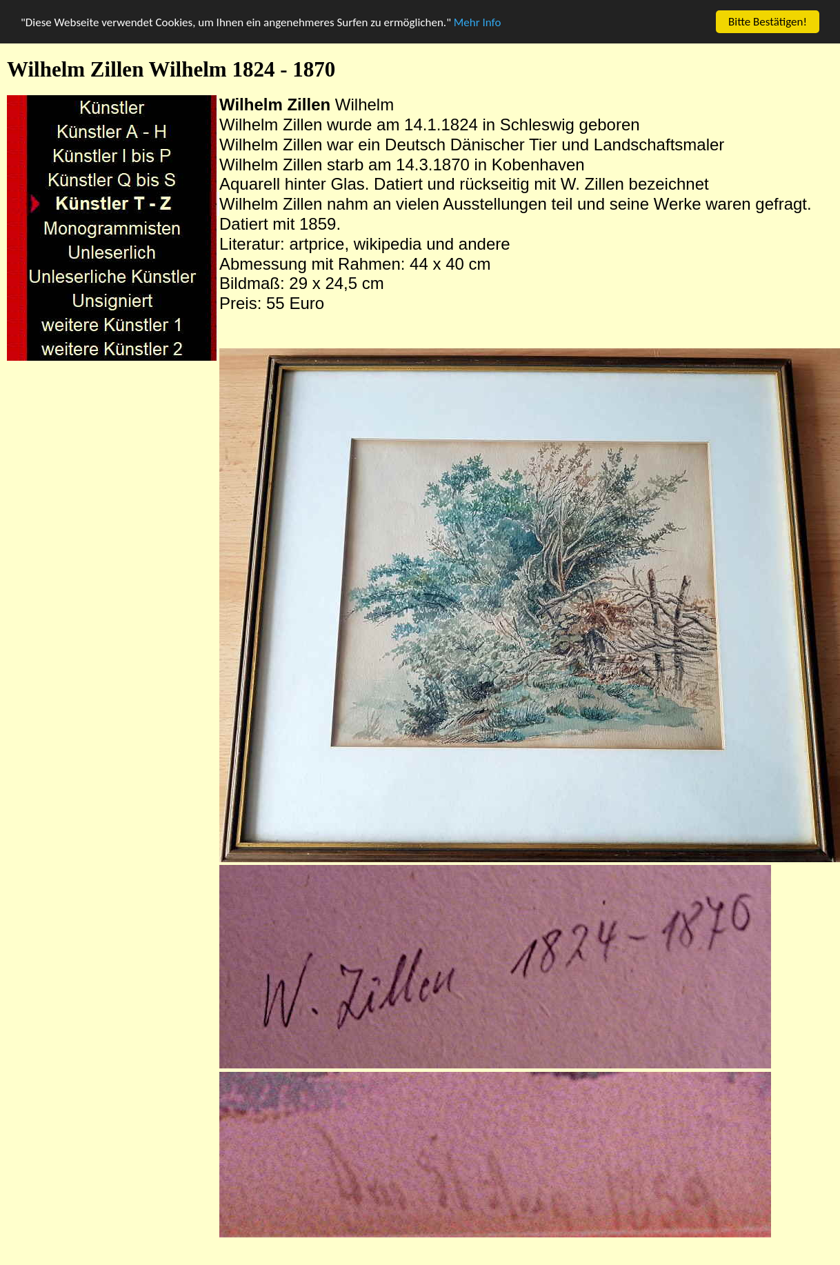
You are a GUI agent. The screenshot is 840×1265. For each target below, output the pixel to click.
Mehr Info (477, 22)
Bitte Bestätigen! (767, 21)
